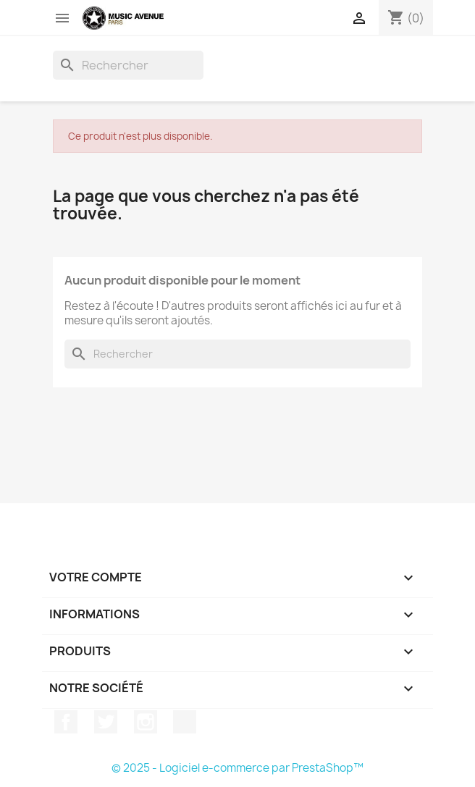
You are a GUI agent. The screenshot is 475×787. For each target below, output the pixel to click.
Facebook (65, 721)
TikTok (184, 721)
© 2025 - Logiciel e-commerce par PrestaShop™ (237, 767)
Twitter (105, 721)
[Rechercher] (128, 65)
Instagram (145, 721)
